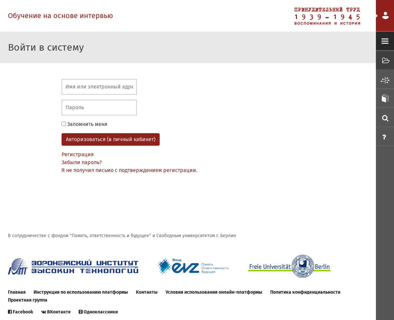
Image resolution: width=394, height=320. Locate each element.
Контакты (147, 292)
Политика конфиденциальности (305, 292)
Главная (17, 292)
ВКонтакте (56, 312)
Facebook (20, 312)
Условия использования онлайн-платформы (214, 292)
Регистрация (78, 154)
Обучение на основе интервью (60, 15)
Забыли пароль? (82, 162)
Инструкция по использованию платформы (81, 292)
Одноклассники (98, 312)
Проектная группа (27, 300)
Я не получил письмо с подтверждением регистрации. (129, 170)
